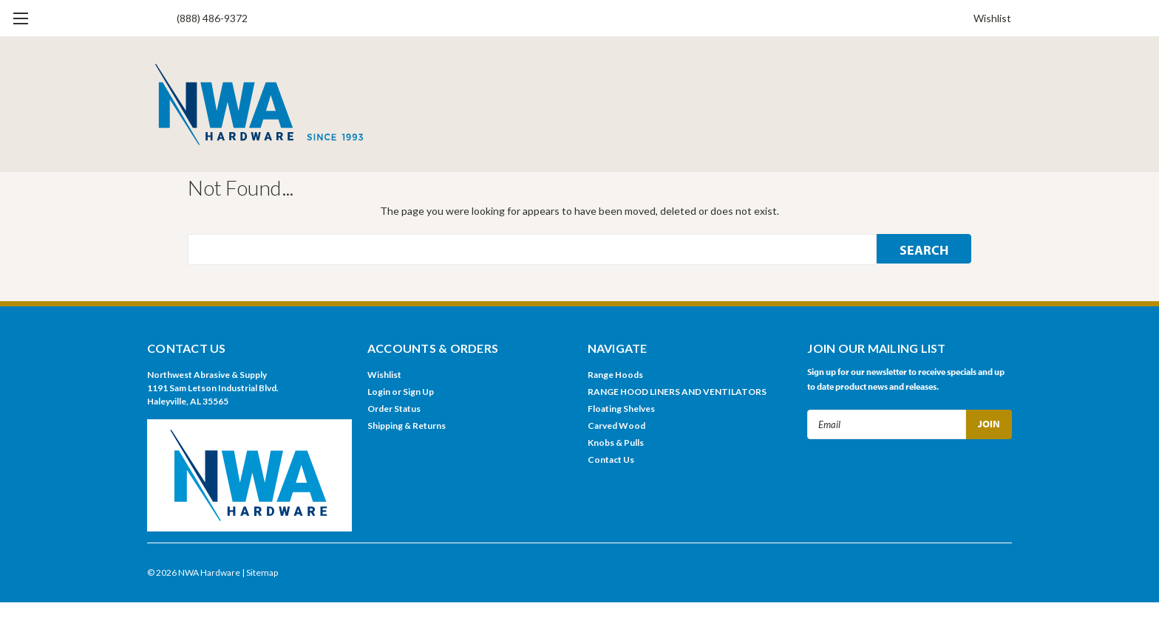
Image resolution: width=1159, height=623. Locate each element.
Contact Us (611, 459)
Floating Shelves (621, 408)
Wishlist (992, 18)
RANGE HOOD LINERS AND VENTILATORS (677, 391)
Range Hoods (615, 374)
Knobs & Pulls (616, 442)
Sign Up (418, 391)
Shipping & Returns (406, 425)
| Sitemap (260, 572)
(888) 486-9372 (212, 18)
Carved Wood (616, 425)
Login (378, 391)
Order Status (394, 408)
